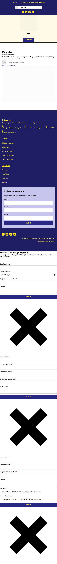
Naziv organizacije (6, 364)
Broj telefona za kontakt (8, 279)
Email (6, 214)
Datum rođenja (5, 271)
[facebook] (23, 12)
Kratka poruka (5, 386)
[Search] (16, 7)
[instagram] (26, 12)
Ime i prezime (5, 256)
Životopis (3, 488)
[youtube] (33, 12)
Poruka (2, 286)
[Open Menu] (28, 34)
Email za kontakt (6, 264)
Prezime (7, 207)
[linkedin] (29, 12)
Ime (6, 199)
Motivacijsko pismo (6, 496)
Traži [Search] (4, 62)
